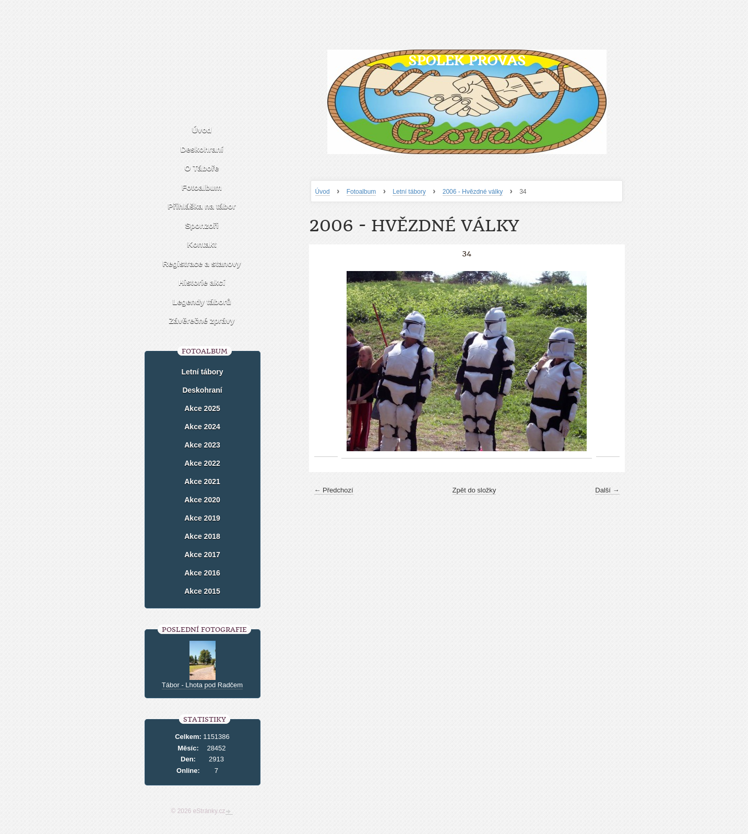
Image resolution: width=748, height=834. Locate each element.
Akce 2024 (202, 426)
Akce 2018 (202, 536)
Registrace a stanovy (201, 263)
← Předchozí (333, 490)
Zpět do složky (474, 490)
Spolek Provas (467, 60)
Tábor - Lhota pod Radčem (202, 685)
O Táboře (202, 167)
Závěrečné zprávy (202, 320)
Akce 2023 (202, 445)
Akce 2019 (202, 518)
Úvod (322, 191)
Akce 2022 (202, 463)
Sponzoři (201, 225)
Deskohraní (202, 149)
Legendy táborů (201, 301)
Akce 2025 (202, 408)
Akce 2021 (202, 481)
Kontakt (202, 244)
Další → (607, 490)
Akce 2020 (202, 500)
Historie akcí (202, 282)
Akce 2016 (202, 573)
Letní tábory (409, 191)
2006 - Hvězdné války (473, 191)
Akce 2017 (202, 554)
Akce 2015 (202, 591)
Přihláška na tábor (201, 206)
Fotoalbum (361, 191)
